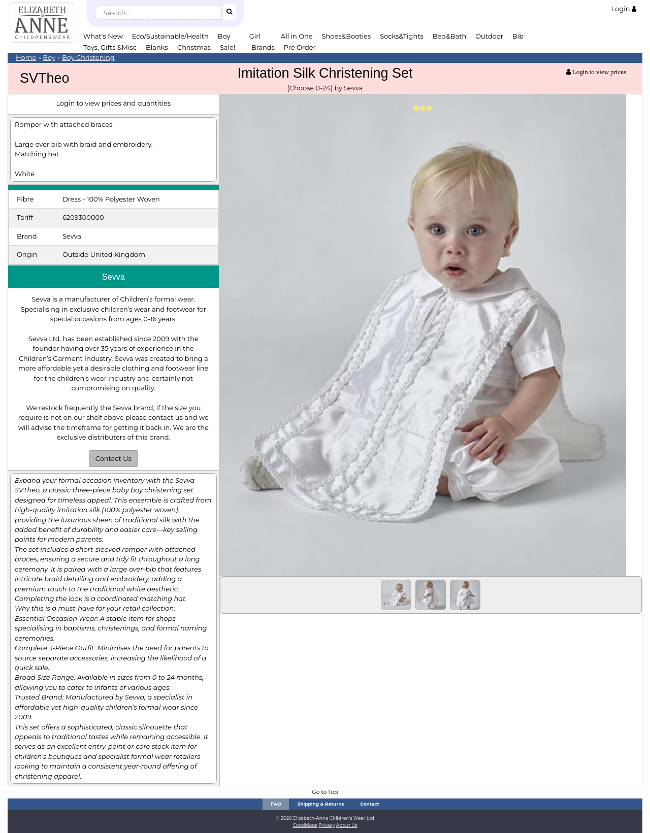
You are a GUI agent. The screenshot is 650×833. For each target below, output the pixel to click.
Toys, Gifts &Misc (110, 47)
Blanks (157, 47)
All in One (297, 36)
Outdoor (489, 36)
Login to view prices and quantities (113, 103)
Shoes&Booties (346, 36)
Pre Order (300, 47)
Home (26, 57)
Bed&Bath (449, 36)
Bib (518, 36)
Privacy (326, 825)
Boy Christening (88, 57)
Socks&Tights (402, 36)
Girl (255, 36)
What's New (103, 36)
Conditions (304, 825)
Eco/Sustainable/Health (170, 36)
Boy (224, 36)
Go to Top (325, 792)
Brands (263, 47)
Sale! (227, 47)
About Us (347, 825)
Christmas (194, 47)
